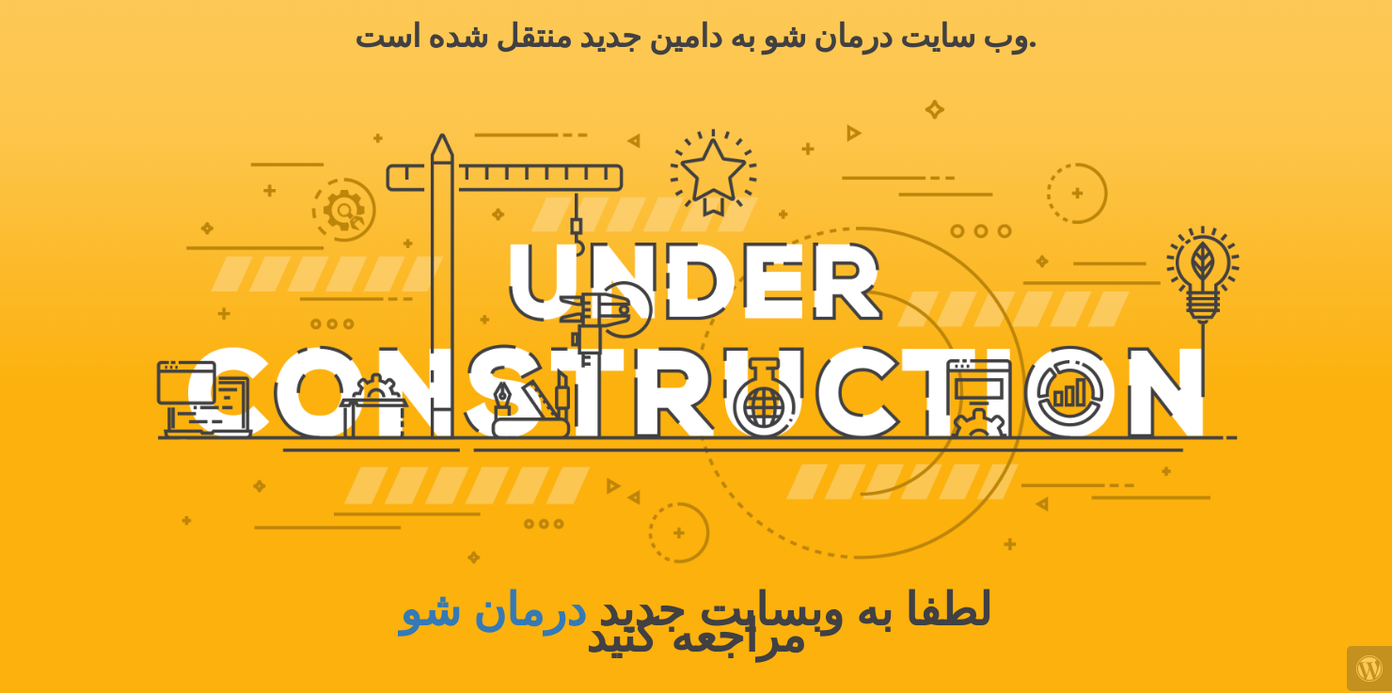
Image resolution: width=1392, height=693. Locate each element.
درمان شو (493, 610)
